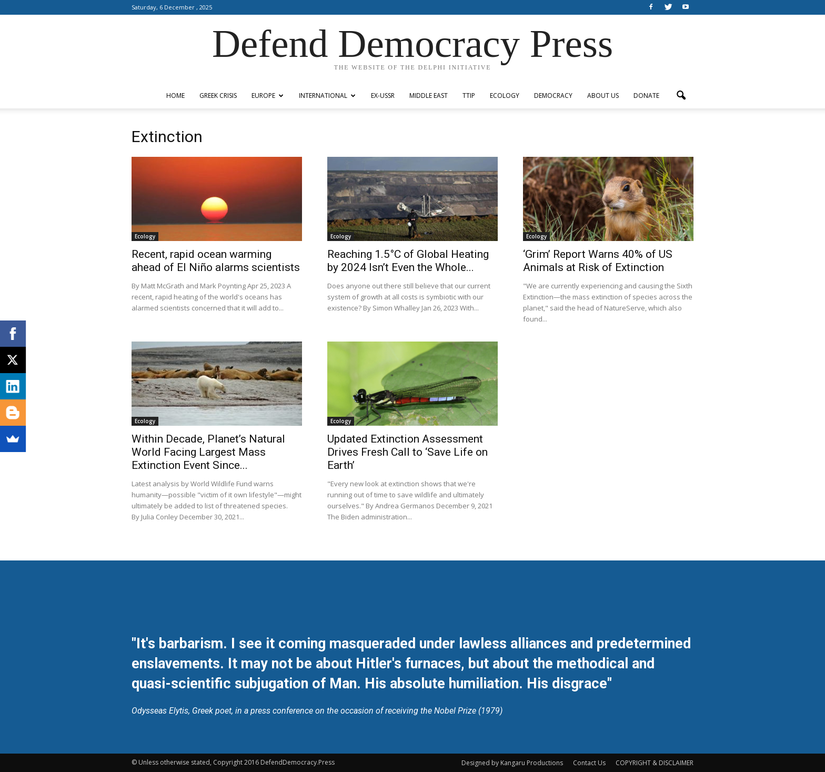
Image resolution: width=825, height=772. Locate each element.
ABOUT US (603, 95)
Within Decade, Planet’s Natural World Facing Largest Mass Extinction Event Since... (208, 452)
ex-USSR (383, 95)
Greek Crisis (218, 95)
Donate (646, 95)
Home (175, 95)
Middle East (428, 95)
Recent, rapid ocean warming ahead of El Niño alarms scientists (216, 261)
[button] (680, 95)
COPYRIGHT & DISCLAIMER (654, 762)
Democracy (553, 95)
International (327, 95)
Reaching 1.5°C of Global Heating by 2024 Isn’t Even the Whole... (408, 261)
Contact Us (589, 762)
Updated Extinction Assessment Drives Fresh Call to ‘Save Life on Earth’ (407, 452)
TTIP (468, 95)
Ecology (504, 95)
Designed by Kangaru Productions (512, 762)
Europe (267, 95)
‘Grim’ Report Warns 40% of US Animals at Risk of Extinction (597, 261)
